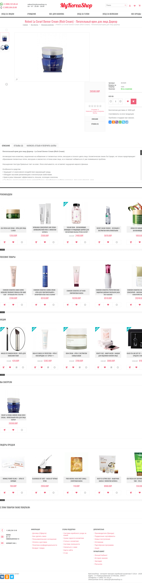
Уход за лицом (7, 13)
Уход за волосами (110, 13)
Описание (95, 119)
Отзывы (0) (95, 124)
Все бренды (34, 24)
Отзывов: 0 (95, 109)
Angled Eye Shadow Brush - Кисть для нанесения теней (13, 354)
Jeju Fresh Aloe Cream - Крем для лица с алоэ (13, 229)
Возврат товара (38, 548)
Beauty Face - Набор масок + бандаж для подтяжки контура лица (108, 354)
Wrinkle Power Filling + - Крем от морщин (13, 479)
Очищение (31, 13)
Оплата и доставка (39, 542)
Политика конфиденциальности (44, 545)
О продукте (22, 242)
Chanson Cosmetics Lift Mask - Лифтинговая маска (76, 291)
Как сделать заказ (39, 536)
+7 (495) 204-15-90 (9, 7)
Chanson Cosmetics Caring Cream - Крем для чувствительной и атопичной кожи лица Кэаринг (45, 292)
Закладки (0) (134, 5)
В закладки (128, 101)
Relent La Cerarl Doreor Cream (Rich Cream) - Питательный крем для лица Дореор (13, 417)
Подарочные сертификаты (105, 536)
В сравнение (16, 367)
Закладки (98, 561)
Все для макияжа (56, 13)
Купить (133, 101)
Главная (25, 24)
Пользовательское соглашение (44, 539)
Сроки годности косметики (73, 538)
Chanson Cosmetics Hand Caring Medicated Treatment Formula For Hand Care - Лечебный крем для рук (13, 292)
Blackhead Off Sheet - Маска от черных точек (44, 479)
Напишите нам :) (11, 543)
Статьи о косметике (71, 541)
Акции (97, 548)
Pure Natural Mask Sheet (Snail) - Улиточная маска (76, 479)
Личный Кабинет (101, 555)
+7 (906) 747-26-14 (10, 4)
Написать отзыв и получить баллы (95, 112)
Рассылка (98, 564)
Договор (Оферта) (39, 533)
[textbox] (116, 5)
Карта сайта (68, 550)
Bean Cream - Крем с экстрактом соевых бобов (76, 354)
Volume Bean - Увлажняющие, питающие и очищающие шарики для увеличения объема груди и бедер (76, 229)
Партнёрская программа (104, 545)
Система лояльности (71, 544)
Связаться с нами (70, 547)
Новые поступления (102, 539)
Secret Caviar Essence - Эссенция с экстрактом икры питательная (108, 229)
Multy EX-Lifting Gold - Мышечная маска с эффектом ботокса (108, 479)
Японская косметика (47, 24)
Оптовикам (99, 542)
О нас (65, 553)
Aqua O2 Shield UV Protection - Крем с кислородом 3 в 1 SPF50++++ (45, 354)
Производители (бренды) (104, 533)
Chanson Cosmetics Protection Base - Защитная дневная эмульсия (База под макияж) (108, 292)
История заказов (101, 558)
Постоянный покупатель (130, 5)
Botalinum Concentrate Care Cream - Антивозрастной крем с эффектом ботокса (45, 229)
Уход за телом (83, 13)
